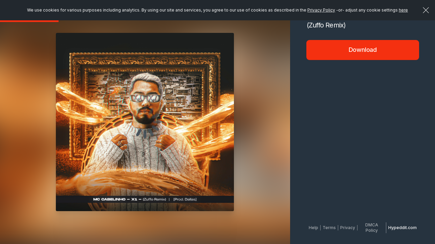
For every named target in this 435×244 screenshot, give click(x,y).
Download (363, 49)
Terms (329, 227)
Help (313, 227)
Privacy (347, 227)
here (403, 10)
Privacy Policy (321, 10)
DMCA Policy (371, 227)
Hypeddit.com (402, 227)
